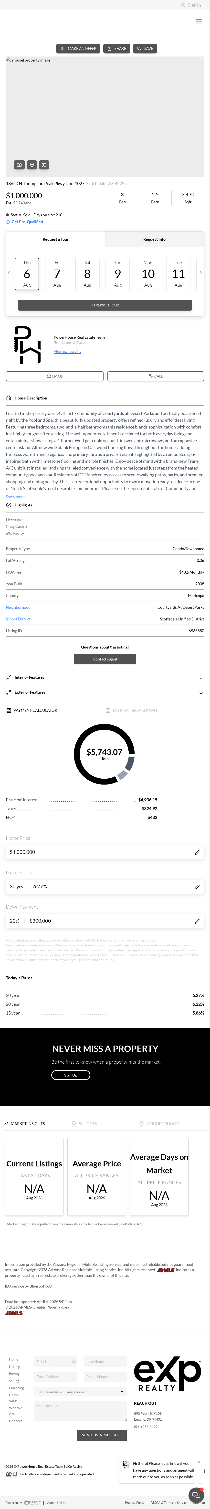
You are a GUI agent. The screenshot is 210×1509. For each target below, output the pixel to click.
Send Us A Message (102, 1435)
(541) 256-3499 (146, 1427)
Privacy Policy (135, 1503)
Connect (15, 1421)
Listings (15, 1367)
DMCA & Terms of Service (169, 1503)
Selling (14, 1381)
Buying (14, 1374)
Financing (16, 1388)
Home (13, 1359)
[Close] (199, 1462)
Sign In (191, 5)
